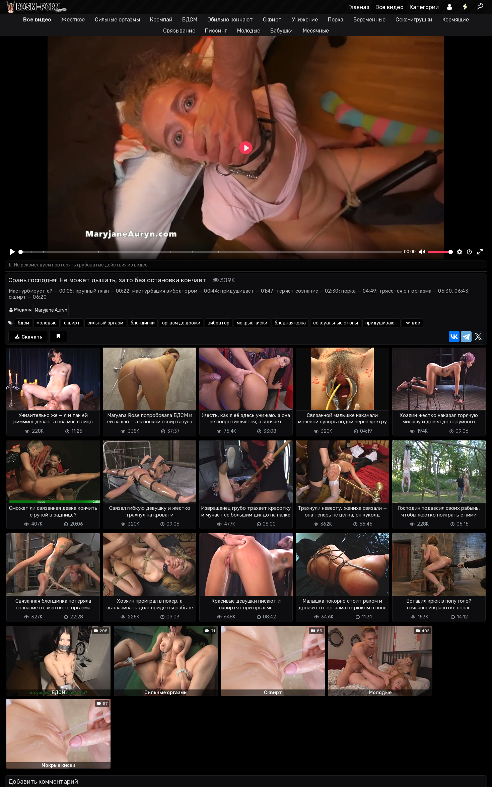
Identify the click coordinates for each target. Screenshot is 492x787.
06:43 (461, 291)
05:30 (445, 291)
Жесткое (72, 19)
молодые (47, 323)
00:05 (66, 291)
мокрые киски (252, 323)
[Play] (12, 251)
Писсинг (216, 30)
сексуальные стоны (335, 323)
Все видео (389, 7)
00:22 (123, 291)
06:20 (40, 297)
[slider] (210, 252)
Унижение (305, 19)
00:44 (211, 291)
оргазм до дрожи (181, 323)
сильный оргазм (105, 323)
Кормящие (455, 19)
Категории (424, 7)
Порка (335, 19)
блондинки (143, 323)
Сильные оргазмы (117, 19)
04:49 (369, 291)
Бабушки (281, 30)
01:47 (267, 291)
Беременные (369, 19)
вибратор (218, 323)
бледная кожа (290, 323)
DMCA (15, 777)
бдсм (23, 323)
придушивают (381, 323)
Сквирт (272, 19)
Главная (358, 7)
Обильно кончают (230, 19)
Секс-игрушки (414, 19)
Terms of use (39, 777)
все (412, 323)
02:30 (332, 291)
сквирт (72, 323)
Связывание (179, 30)
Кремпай (161, 19)
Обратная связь (75, 777)
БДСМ (189, 19)
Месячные (316, 30)
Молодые (248, 30)
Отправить (31, 750)
